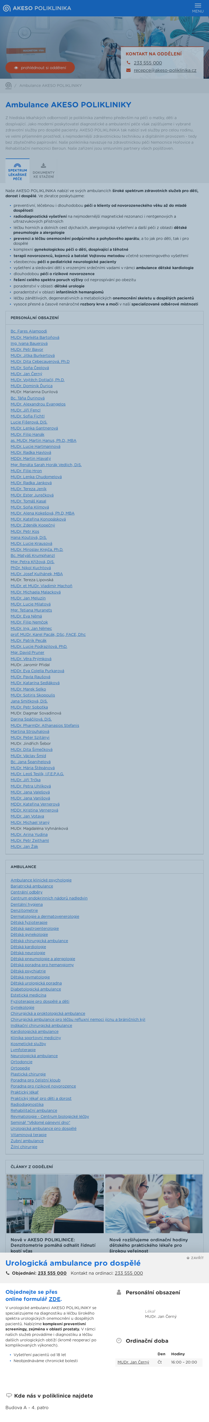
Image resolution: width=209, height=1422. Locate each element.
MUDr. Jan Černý (133, 1362)
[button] (195, 1258)
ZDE (54, 1299)
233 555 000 (52, 1273)
